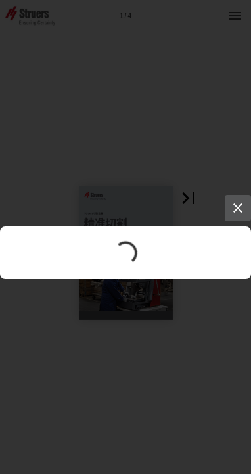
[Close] (238, 208)
